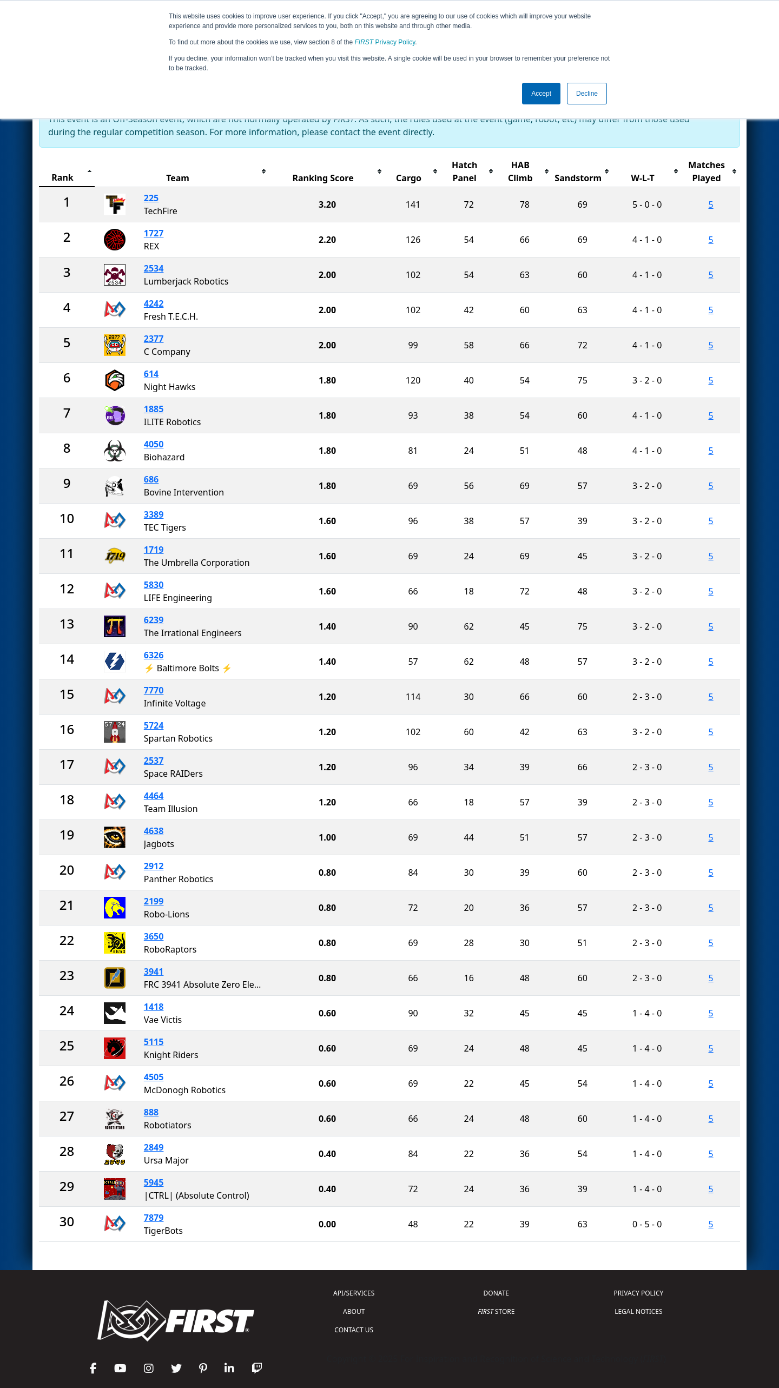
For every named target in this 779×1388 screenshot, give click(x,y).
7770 (154, 690)
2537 (154, 760)
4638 (154, 831)
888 (151, 1112)
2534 (154, 268)
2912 (154, 866)
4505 (154, 1077)
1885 (154, 409)
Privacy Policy (385, 42)
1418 (154, 1007)
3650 (154, 936)
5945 (154, 1182)
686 (151, 479)
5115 (154, 1042)
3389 (154, 514)
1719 (154, 550)
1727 (154, 233)
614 (151, 374)
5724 (154, 725)
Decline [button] (587, 93)
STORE (496, 1311)
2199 (154, 901)
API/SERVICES (353, 1293)
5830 (154, 585)
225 (151, 198)
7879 (154, 1218)
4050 (154, 444)
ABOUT (354, 1311)
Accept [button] (541, 93)
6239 (154, 620)
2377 (154, 339)
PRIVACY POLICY (638, 1293)
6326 (154, 655)
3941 (154, 971)
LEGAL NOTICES (639, 1311)
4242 (154, 303)
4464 (154, 796)
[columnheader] (67, 171)
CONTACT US (353, 1329)
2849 (154, 1147)
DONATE (496, 1293)
